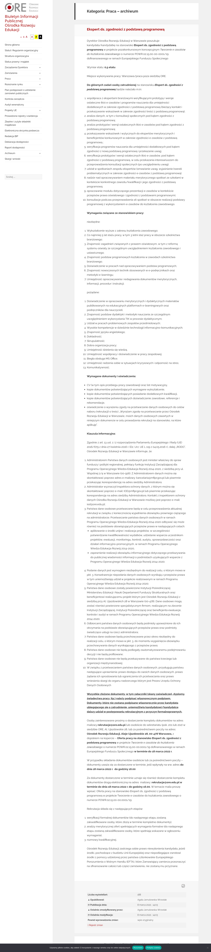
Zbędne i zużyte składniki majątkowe (18, 123)
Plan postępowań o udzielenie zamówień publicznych (20, 92)
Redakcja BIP (11, 136)
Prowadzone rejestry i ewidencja (21, 116)
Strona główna (12, 44)
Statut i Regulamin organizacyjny (21, 50)
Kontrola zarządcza (14, 99)
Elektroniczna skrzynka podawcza (22, 130)
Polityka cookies (153, 948)
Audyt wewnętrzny (14, 104)
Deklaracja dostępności (17, 142)
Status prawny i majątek (17, 61)
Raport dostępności (15, 147)
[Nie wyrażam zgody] (207, 947)
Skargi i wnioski (12, 159)
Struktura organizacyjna (17, 56)
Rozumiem (138, 948)
